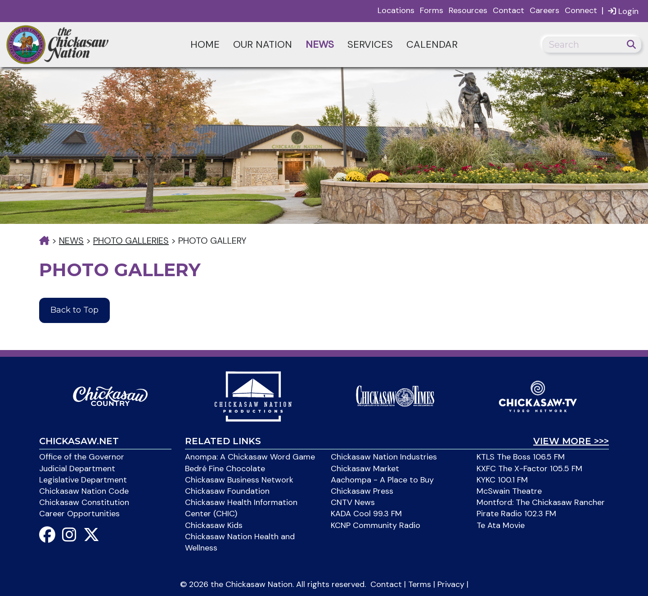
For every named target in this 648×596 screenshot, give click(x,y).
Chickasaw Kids (214, 525)
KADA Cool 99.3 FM (366, 513)
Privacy (450, 584)
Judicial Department (77, 468)
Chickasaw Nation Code (84, 491)
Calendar (432, 44)
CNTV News (353, 502)
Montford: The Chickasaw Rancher (541, 502)
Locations (396, 10)
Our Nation (262, 44)
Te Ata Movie (501, 525)
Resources (468, 10)
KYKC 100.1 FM (502, 479)
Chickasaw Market (365, 468)
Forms (431, 10)
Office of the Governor (81, 456)
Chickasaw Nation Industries (384, 456)
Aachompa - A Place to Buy (382, 479)
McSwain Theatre (509, 491)
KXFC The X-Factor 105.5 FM (529, 468)
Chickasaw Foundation (227, 491)
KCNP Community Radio (375, 525)
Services (370, 44)
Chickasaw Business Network (239, 479)
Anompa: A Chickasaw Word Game (250, 456)
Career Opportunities (79, 513)
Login (623, 11)
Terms (419, 584)
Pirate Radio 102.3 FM (516, 513)
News (320, 44)
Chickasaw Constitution (84, 502)
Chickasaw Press (362, 491)
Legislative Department (83, 479)
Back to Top (74, 310)
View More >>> (571, 441)
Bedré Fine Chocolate (225, 468)
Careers (544, 10)
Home (205, 44)
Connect (581, 10)
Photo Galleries (131, 240)
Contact (508, 10)
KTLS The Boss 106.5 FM (521, 456)
